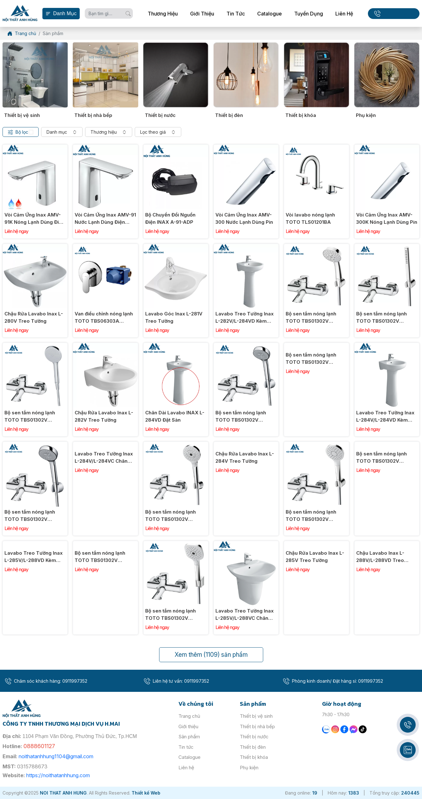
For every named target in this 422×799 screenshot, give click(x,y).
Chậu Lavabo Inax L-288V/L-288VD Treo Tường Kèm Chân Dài (381, 557)
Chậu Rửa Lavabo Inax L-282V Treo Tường (104, 416)
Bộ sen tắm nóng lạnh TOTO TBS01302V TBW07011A (29, 516)
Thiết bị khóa (300, 115)
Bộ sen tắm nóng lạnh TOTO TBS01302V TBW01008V (311, 516)
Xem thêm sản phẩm (211, 654)
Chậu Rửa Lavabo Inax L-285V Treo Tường (315, 556)
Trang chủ (189, 716)
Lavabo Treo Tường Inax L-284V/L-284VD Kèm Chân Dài (385, 417)
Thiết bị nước (160, 115)
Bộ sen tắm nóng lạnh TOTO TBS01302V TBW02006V (170, 615)
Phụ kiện (366, 115)
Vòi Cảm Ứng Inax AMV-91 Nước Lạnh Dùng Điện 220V (105, 219)
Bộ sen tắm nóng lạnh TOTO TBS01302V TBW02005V (100, 557)
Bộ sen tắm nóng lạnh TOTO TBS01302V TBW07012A (240, 417)
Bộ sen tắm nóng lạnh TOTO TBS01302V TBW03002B (311, 318)
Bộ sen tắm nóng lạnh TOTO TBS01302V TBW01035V (170, 516)
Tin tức (236, 13)
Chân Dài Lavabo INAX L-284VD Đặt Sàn (174, 416)
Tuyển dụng (308, 13)
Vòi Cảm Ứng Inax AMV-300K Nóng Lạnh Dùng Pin (386, 218)
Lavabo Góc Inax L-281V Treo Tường (173, 317)
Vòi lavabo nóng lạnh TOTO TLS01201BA (310, 218)
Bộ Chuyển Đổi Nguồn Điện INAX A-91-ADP (170, 218)
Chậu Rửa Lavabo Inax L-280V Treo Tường (33, 317)
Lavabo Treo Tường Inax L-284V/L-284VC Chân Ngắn (104, 458)
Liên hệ (344, 13)
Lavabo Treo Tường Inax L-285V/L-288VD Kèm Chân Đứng (33, 557)
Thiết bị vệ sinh (22, 115)
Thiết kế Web (146, 793)
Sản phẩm (189, 737)
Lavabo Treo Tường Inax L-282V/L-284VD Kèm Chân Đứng (244, 318)
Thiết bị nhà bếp (93, 115)
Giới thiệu (202, 13)
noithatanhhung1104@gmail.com (56, 756)
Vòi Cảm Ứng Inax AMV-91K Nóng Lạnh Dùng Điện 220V (34, 219)
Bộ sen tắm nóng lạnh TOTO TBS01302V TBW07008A (311, 359)
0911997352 (398, 13)
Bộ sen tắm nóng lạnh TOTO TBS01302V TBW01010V (381, 458)
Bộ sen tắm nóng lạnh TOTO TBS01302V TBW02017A (381, 318)
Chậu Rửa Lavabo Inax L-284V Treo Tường (244, 457)
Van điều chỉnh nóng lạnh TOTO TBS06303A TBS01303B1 (104, 318)
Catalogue (269, 13)
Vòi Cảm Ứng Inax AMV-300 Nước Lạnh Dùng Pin (244, 218)
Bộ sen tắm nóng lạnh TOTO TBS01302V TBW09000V (29, 417)
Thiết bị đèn (229, 115)
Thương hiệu (163, 13)
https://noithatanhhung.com (58, 775)
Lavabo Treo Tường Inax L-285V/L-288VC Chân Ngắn (244, 615)
